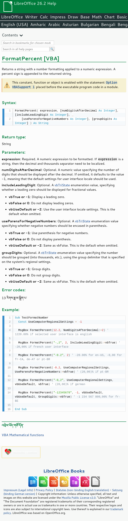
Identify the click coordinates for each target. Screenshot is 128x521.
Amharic (38, 24)
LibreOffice (12, 17)
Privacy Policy (44, 489)
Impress (58, 17)
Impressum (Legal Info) (18, 489)
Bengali (108, 24)
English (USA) (14, 24)
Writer (31, 17)
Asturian (70, 24)
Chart (109, 17)
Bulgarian (90, 24)
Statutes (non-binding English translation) (82, 489)
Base (85, 17)
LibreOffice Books (64, 470)
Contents (10, 35)
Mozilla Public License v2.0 (78, 497)
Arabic (54, 24)
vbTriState (62, 184)
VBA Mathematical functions (23, 434)
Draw (73, 17)
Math (97, 17)
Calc (44, 17)
